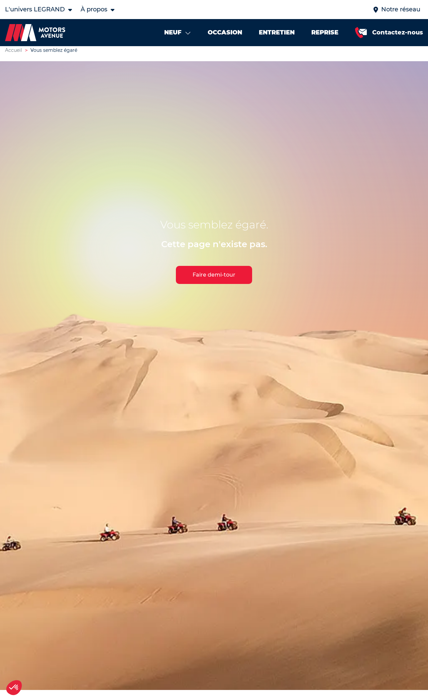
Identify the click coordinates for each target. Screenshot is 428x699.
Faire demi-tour (214, 281)
